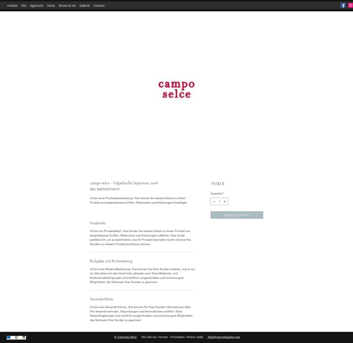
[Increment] (225, 201)
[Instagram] (350, 5)
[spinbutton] (219, 201)
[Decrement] (213, 201)
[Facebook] (342, 5)
